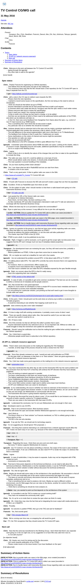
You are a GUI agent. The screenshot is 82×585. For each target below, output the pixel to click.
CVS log (48, 581)
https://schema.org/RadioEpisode (24, 309)
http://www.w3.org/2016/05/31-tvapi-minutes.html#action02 (21, 559)
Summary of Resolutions (13, 62)
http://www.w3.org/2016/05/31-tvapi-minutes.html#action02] (27, 220)
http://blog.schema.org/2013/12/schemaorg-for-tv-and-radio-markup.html (37, 296)
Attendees (6, 28)
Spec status (13, 54)
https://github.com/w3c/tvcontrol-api (24, 94)
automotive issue (18, 364)
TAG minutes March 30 (20, 515)
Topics (7, 52)
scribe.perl (30, 581)
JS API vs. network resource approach (22, 56)
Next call (12, 58)
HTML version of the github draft (23, 277)
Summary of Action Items (13, 60)
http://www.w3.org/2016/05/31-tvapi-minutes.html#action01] (27, 215)
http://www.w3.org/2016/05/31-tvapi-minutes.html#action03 (21, 567)
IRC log (10, 24)
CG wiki (14, 178)
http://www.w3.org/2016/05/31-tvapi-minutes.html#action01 (21, 563)
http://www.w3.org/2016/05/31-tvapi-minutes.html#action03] (36, 225)
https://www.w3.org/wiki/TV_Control (17, 175)
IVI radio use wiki (18, 193)
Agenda (3, 20)
